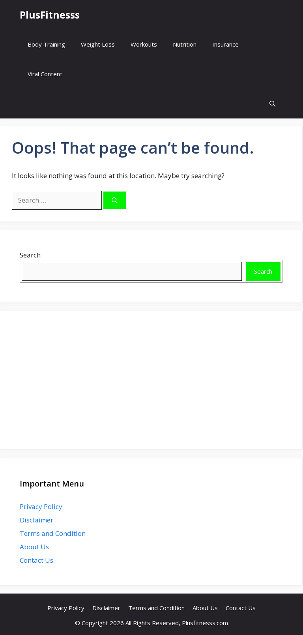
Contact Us (36, 560)
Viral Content (45, 74)
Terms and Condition (53, 533)
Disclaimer (36, 519)
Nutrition (184, 44)
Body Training (46, 44)
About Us (34, 546)
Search (30, 254)
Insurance (225, 44)
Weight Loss (98, 44)
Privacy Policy (41, 506)
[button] (272, 103)
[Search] (114, 200)
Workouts (144, 44)
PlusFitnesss (50, 14)
